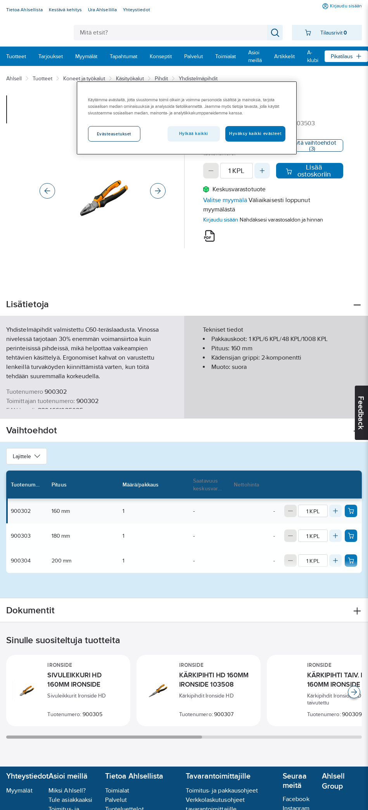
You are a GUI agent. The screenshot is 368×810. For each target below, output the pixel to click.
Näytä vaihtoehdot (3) (312, 145)
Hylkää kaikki (193, 133)
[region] (186, 118)
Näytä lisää (184, 406)
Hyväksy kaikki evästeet (255, 133)
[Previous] (47, 191)
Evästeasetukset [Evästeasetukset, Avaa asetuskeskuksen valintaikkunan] (114, 134)
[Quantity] (236, 170)
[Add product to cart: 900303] (351, 536)
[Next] (158, 191)
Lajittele (26, 456)
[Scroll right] (354, 692)
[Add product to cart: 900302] (351, 511)
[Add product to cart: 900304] (351, 560)
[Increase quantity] (262, 170)
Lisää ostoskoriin (308, 170)
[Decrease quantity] (211, 170)
